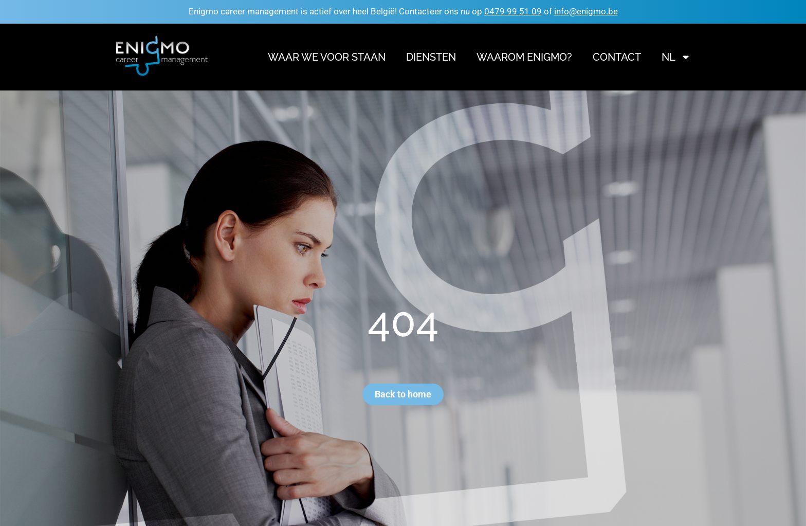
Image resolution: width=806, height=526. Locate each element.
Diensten (431, 57)
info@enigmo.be (586, 11)
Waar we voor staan (327, 57)
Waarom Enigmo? (524, 57)
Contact (617, 57)
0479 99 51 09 (513, 11)
